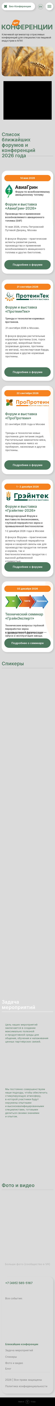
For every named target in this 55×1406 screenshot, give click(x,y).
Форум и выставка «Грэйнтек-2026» (21, 508)
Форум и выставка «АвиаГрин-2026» (21, 206)
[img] (50, 14)
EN (40, 6)
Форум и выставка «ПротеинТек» (21, 309)
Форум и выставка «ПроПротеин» (21, 416)
